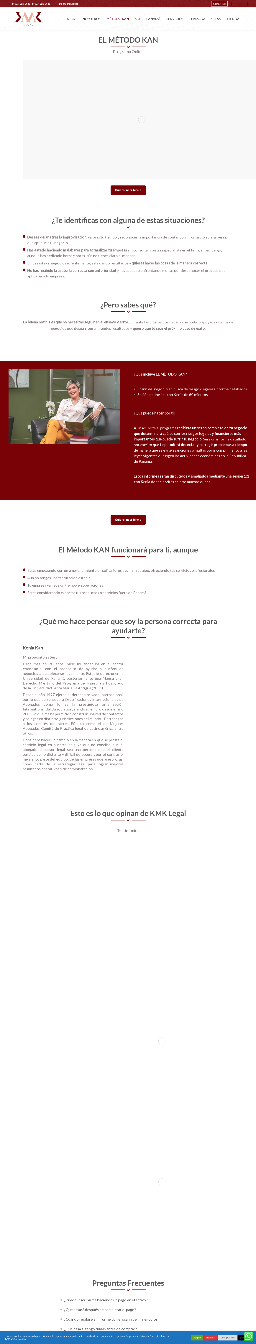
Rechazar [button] (210, 1337)
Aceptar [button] (197, 1337)
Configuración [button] (227, 1337)
